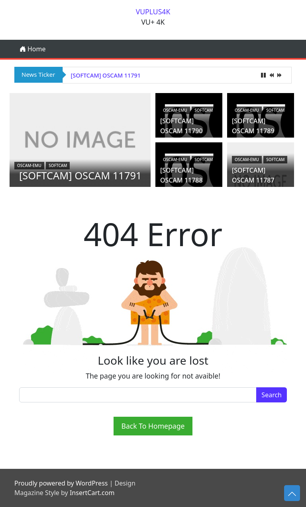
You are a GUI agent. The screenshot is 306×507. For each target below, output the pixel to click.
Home (33, 49)
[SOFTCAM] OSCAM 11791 (106, 75)
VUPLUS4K (153, 11)
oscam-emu (29, 165)
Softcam (58, 165)
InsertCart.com (92, 492)
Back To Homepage (153, 426)
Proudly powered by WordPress (61, 483)
